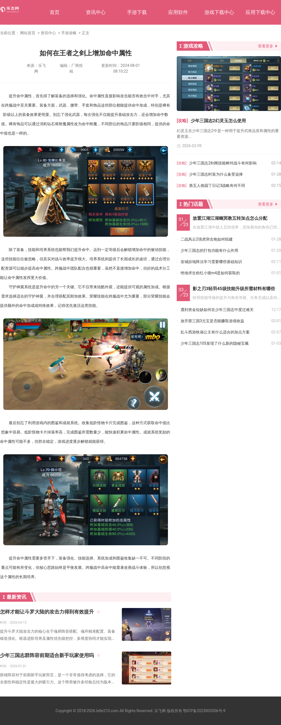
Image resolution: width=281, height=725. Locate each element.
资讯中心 (96, 12)
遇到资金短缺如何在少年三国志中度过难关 (217, 309)
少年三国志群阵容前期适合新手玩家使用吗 (47, 655)
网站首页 (27, 33)
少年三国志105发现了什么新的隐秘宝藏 (215, 343)
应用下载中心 (260, 12)
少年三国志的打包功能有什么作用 (209, 250)
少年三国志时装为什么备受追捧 (216, 174)
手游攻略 (69, 33)
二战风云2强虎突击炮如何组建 (207, 239)
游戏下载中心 (219, 12)
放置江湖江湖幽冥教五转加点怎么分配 (230, 218)
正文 (85, 33)
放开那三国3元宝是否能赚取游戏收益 (212, 321)
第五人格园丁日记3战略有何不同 (217, 185)
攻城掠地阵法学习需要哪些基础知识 (211, 261)
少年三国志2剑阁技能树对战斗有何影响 (223, 163)
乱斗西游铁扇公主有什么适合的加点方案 (215, 332)
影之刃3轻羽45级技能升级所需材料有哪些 (234, 288)
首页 (55, 12)
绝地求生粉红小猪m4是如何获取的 (210, 273)
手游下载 (137, 12)
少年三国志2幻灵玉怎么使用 (218, 120)
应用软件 (178, 12)
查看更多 (265, 46)
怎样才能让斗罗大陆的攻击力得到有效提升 (47, 612)
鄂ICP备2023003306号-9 (204, 711)
